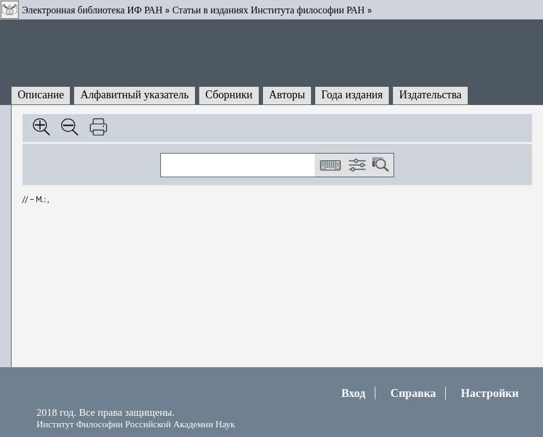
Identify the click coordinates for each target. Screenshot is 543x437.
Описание (41, 95)
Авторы (287, 95)
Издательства (430, 95)
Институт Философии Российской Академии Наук (135, 424)
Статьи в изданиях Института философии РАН (268, 10)
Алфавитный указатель (134, 95)
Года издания (352, 95)
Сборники (229, 95)
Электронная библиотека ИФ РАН (92, 10)
